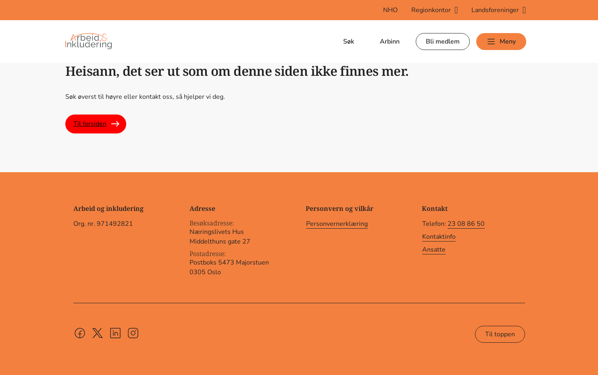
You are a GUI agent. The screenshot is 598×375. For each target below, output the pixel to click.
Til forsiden (89, 123)
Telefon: (453, 224)
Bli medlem (443, 41)
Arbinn (390, 41)
